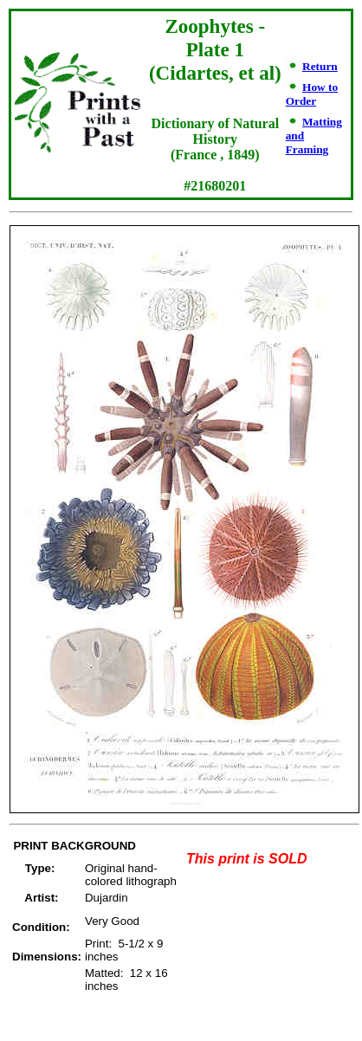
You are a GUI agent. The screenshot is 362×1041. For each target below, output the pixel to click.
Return (320, 66)
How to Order (312, 94)
